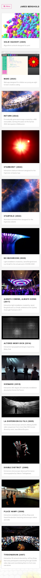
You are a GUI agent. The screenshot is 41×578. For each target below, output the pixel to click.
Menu (7, 6)
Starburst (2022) (13, 167)
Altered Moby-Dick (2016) (17, 343)
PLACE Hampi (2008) (14, 511)
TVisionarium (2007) (14, 555)
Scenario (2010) (12, 384)
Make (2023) (10, 79)
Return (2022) (11, 116)
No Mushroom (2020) (15, 258)
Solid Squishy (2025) (15, 42)
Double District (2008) (16, 467)
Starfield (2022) (12, 216)
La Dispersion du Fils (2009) (19, 421)
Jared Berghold (29, 6)
